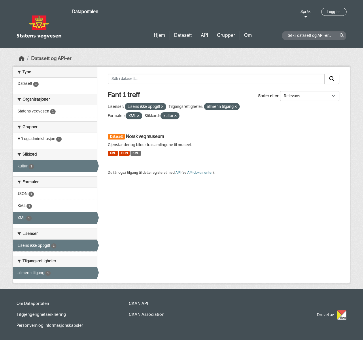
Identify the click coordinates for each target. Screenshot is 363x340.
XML (113, 153)
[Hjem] (21, 59)
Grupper (226, 35)
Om (248, 35)
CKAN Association (146, 314)
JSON (124, 153)
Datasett (183, 35)
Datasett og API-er (51, 59)
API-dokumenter (200, 173)
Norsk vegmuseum (145, 136)
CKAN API (138, 303)
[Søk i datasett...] (216, 79)
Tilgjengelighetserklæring (41, 314)
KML (136, 153)
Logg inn (334, 12)
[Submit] (331, 79)
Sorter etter (268, 95)
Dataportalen (85, 11)
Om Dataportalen (32, 303)
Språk (305, 11)
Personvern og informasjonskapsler (49, 325)
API (204, 35)
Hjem (159, 35)
